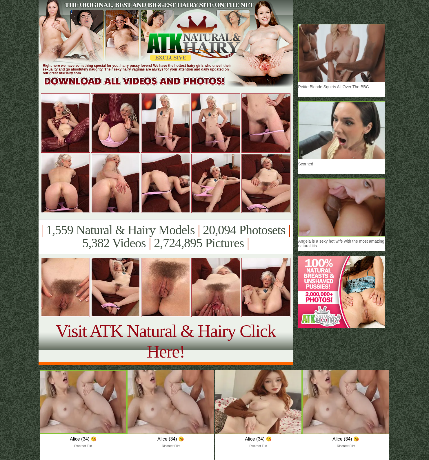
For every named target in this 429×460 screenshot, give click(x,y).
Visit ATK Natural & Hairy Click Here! (166, 341)
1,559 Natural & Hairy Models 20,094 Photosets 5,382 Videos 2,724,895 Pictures (165, 236)
